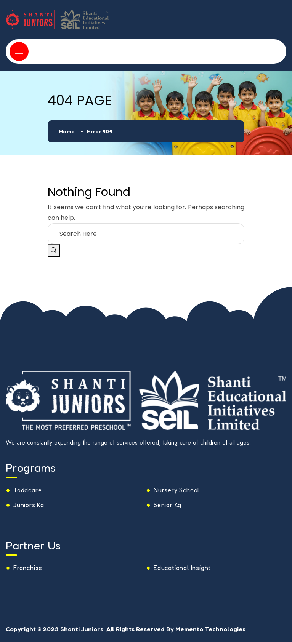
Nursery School (176, 490)
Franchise (27, 568)
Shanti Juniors (81, 629)
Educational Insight (182, 568)
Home (67, 131)
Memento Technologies (210, 629)
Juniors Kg (28, 505)
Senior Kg (167, 505)
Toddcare (27, 490)
